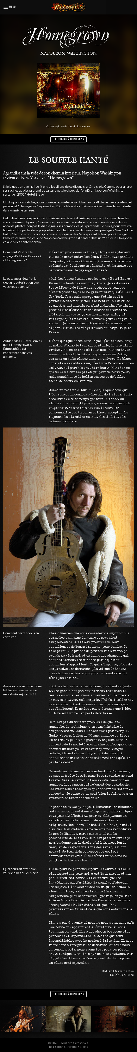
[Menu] (9, 7)
